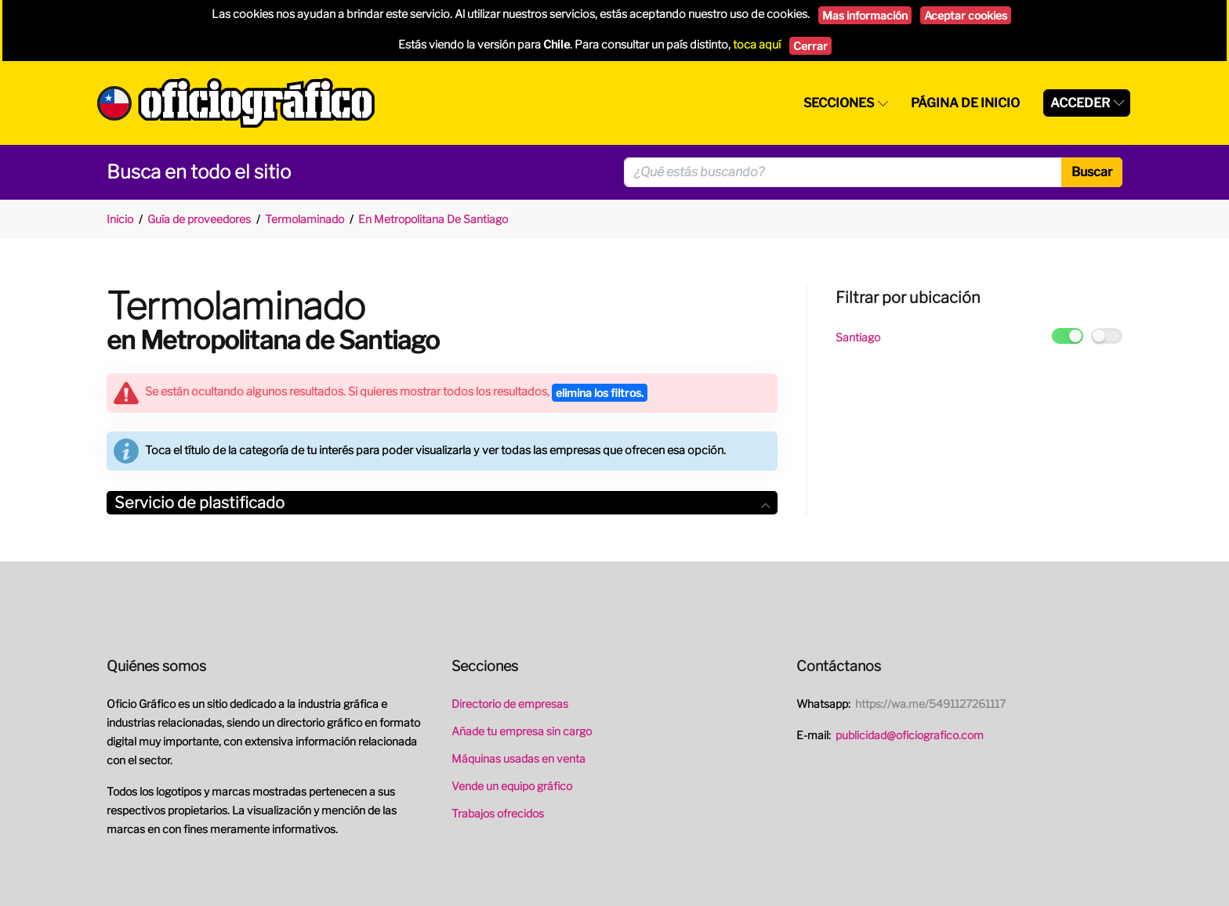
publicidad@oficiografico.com (910, 735)
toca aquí (757, 45)
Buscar (1091, 171)
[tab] (442, 503)
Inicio (120, 219)
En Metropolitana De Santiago (433, 219)
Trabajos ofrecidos (497, 813)
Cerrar (810, 45)
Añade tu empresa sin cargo (521, 731)
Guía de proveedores (199, 219)
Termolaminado (304, 219)
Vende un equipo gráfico (511, 785)
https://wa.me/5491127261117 (930, 703)
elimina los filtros (600, 392)
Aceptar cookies (965, 15)
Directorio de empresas (509, 703)
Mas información (865, 15)
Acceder (1080, 103)
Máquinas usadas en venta (518, 758)
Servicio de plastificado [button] (442, 502)
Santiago (858, 337)
